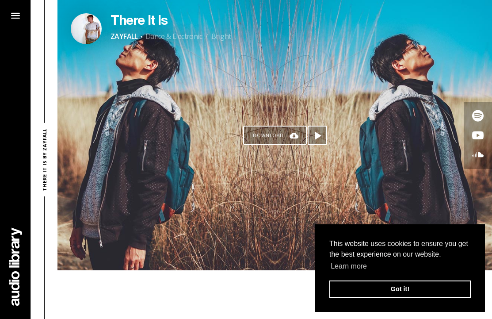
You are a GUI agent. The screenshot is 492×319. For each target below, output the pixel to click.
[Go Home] (15, 266)
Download (268, 135)
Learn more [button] (349, 266)
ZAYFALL (124, 36)
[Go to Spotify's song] (478, 116)
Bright (221, 36)
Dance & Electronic (173, 36)
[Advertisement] (275, 295)
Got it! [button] (400, 288)
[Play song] (317, 135)
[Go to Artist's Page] (86, 28)
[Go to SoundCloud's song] (478, 155)
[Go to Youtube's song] (478, 135)
